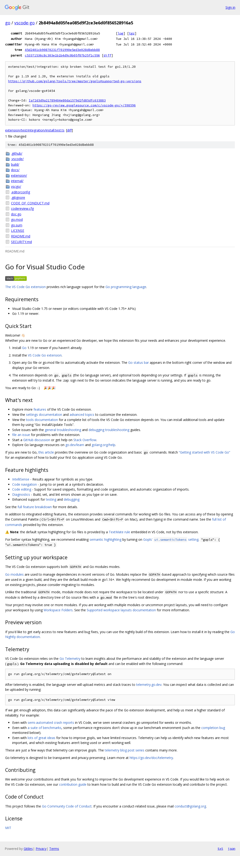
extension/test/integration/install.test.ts (34, 130)
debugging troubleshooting (109, 430)
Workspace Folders (58, 610)
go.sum (16, 225)
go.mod (17, 219)
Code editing (21, 489)
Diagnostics (21, 494)
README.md (20, 236)
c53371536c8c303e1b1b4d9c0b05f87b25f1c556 (62, 55)
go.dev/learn (74, 445)
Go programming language (125, 287)
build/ (15, 164)
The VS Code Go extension (25, 287)
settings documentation (44, 414)
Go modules (14, 574)
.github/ (16, 153)
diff (107, 55)
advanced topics (82, 414)
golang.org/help (103, 445)
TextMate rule (119, 532)
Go (24, 347)
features (40, 409)
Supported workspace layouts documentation (121, 610)
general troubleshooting (63, 430)
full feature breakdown (35, 507)
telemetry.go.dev (148, 684)
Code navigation (24, 484)
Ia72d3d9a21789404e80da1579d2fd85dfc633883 (67, 100)
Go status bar (138, 362)
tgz (132, 33)
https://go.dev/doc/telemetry (151, 757)
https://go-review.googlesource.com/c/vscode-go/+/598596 (84, 105)
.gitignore (18, 197)
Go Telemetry (70, 658)
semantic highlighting (105, 539)
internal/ (17, 181)
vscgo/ (16, 186)
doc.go (16, 214)
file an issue (21, 434)
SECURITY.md (21, 242)
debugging (71, 499)
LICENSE (17, 230)
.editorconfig (20, 192)
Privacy (41, 848)
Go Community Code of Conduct (67, 806)
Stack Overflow (84, 440)
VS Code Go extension (45, 355)
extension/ (19, 175)
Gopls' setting (171, 539)
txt (220, 848)
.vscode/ (17, 159)
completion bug (213, 727)
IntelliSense (20, 479)
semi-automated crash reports (51, 722)
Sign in (230, 7)
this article (46, 452)
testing (51, 499)
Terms (54, 848)
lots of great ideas (41, 738)
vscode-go (24, 23)
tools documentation (42, 419)
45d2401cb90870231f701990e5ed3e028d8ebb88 (62, 50)
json (231, 848)
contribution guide (72, 784)
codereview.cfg (22, 208)
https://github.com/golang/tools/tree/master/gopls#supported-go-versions (74, 81)
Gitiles (28, 848)
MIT (8, 828)
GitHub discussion (36, 440)
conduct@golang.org (190, 806)
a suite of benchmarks (44, 727)
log (120, 33)
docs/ (15, 170)
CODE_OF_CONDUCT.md (30, 203)
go (7, 23)
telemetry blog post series (124, 750)
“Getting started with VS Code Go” (204, 452)
